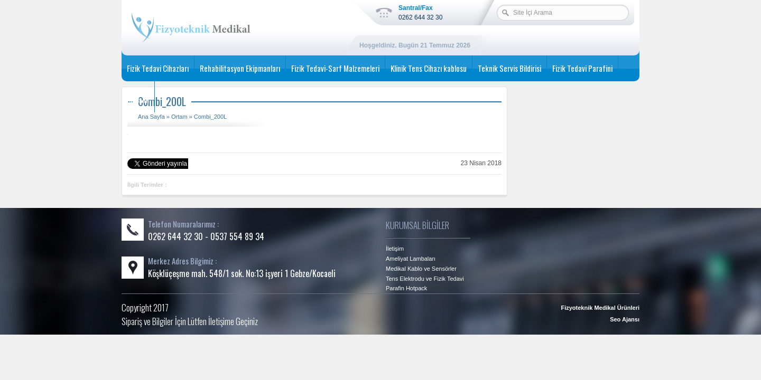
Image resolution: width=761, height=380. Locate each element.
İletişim (138, 99)
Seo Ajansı (624, 319)
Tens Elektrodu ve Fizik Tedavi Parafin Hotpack (425, 283)
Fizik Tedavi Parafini (582, 68)
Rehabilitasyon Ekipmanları (240, 68)
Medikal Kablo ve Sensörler (421, 268)
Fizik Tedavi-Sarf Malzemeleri (335, 68)
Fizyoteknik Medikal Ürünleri (600, 308)
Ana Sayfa (151, 116)
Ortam (179, 116)
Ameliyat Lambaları (410, 258)
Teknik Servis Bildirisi (509, 68)
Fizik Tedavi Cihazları (158, 68)
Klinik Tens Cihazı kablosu (429, 68)
